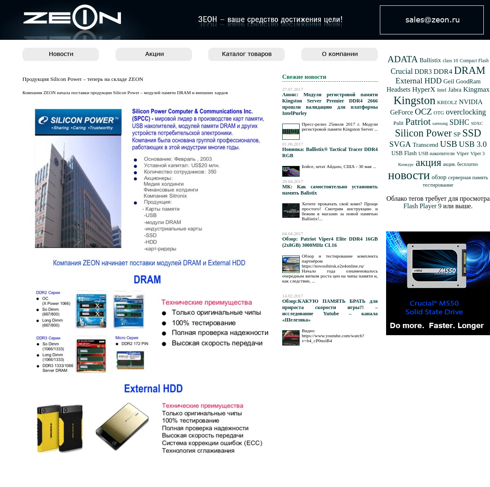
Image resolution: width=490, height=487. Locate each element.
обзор (438, 177)
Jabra (454, 89)
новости (409, 175)
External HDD (419, 80)
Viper (462, 153)
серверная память (468, 177)
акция (428, 162)
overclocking (466, 112)
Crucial (402, 71)
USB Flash (404, 153)
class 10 (450, 60)
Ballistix (430, 59)
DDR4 (442, 71)
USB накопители (437, 153)
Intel (442, 90)
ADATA (402, 59)
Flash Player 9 (423, 205)
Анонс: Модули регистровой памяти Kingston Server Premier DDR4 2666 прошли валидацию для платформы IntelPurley (330, 104)
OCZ (423, 111)
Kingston (415, 100)
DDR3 (423, 71)
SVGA (400, 144)
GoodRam (468, 81)
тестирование (438, 185)
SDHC (460, 122)
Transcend (425, 144)
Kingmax (476, 89)
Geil (448, 81)
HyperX (424, 89)
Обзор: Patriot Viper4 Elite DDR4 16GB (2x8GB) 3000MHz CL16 (330, 242)
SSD (471, 133)
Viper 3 (477, 153)
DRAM (469, 70)
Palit (398, 123)
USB (448, 144)
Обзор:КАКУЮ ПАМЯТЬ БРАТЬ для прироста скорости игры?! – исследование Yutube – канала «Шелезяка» (330, 310)
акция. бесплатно (460, 164)
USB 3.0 (473, 144)
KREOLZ (447, 102)
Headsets (399, 89)
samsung (440, 123)
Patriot (418, 122)
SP (456, 134)
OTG (438, 113)
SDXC (477, 123)
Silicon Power (423, 133)
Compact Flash (474, 60)
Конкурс (406, 164)
